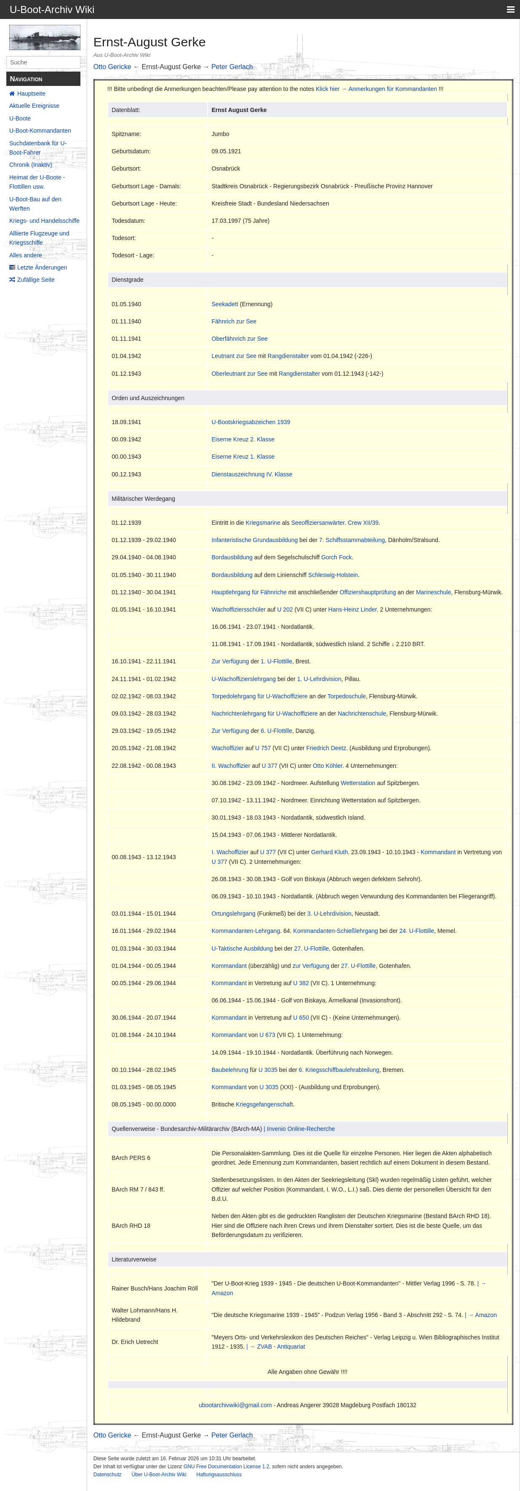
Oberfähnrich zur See (240, 338)
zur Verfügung (311, 965)
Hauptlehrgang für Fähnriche (249, 592)
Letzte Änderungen (42, 267)
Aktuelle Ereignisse (34, 105)
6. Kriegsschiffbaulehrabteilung (339, 1069)
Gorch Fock (336, 557)
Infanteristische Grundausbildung (255, 540)
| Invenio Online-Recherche (299, 1128)
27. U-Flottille (311, 948)
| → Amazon (481, 1315)
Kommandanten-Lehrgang (246, 930)
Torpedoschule (347, 696)
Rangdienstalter (288, 356)
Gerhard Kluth (329, 852)
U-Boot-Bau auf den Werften (35, 204)
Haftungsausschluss (219, 1475)
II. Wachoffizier (231, 765)
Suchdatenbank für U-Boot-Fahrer (38, 148)
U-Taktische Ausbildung (242, 948)
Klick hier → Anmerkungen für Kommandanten (376, 89)
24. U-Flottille (417, 930)
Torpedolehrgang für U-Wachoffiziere (260, 696)
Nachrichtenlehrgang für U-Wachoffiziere (265, 713)
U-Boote (20, 118)
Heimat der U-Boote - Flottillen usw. (37, 182)
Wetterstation (358, 783)
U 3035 (268, 1069)
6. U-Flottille (276, 730)
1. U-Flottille (276, 661)
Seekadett (225, 304)
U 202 (285, 609)
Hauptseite (31, 93)
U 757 (263, 748)
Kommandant (438, 852)
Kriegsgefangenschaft (264, 1104)
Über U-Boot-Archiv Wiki (159, 1475)
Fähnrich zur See (234, 321)
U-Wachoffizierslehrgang (244, 679)
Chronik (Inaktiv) (30, 164)
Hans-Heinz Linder (352, 609)
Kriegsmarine (262, 522)
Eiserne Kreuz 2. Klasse (243, 439)
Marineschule (433, 592)
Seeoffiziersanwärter (318, 522)
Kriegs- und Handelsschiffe (44, 220)
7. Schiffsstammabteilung (352, 540)
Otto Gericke (112, 66)
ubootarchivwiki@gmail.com (235, 1405)
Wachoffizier (228, 748)
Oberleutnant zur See (240, 373)
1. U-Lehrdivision (319, 679)
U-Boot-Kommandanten (40, 130)
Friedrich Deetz (326, 748)
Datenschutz (107, 1475)
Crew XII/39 (363, 522)
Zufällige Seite (36, 279)
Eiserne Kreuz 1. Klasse (243, 456)
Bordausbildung (232, 557)
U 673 (267, 1034)
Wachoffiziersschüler (239, 609)
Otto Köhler (327, 765)
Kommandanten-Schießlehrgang (335, 930)
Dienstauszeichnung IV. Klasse (252, 474)
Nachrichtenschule (362, 713)
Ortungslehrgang (234, 913)
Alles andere (25, 255)
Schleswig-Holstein (333, 575)
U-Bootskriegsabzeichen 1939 (251, 422)
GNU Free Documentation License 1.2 (226, 1467)
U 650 (301, 1017)
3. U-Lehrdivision (329, 913)
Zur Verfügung (230, 661)
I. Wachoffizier (230, 852)
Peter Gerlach (232, 66)
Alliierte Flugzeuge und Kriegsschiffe (39, 238)
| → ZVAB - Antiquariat (275, 1346)
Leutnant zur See (234, 356)
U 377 (269, 765)
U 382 (301, 983)
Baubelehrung (230, 1069)
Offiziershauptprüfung (368, 592)
